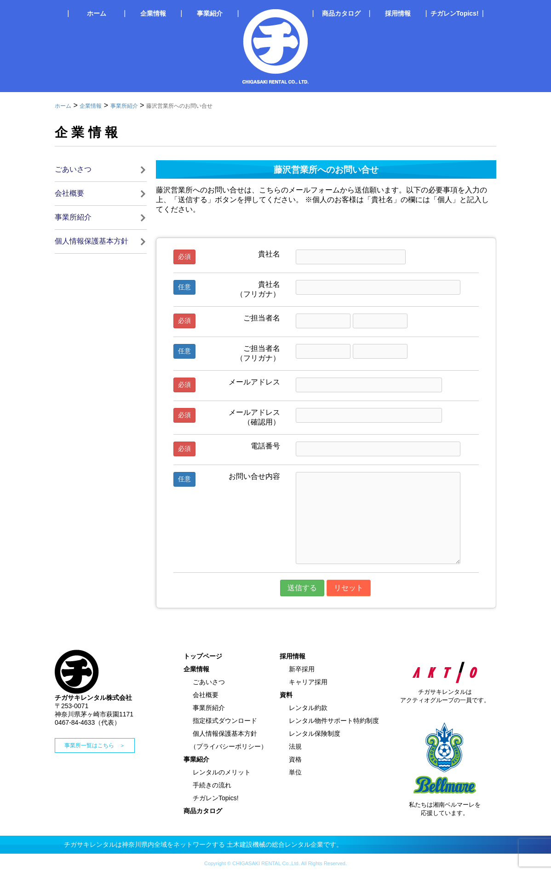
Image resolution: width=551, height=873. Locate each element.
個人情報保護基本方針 (91, 241)
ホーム (96, 13)
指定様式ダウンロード (225, 720)
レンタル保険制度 (314, 733)
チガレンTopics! (454, 13)
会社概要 (69, 193)
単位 (295, 772)
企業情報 (153, 13)
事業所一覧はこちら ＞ (94, 745)
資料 (286, 694)
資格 (295, 759)
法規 (295, 746)
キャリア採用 (308, 682)
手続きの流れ (212, 785)
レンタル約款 (308, 707)
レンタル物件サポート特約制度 (334, 720)
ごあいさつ (73, 169)
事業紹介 (210, 13)
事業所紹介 (124, 106)
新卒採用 (302, 669)
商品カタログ (341, 13)
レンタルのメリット (222, 772)
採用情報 (398, 13)
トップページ (203, 656)
